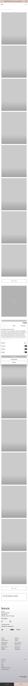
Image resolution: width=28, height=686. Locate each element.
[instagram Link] (13, 621)
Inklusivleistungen (4, 640)
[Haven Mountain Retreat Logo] (14, 4)
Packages (16, 640)
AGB (2, 662)
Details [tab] (14, 325)
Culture (6, 9)
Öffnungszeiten (17, 649)
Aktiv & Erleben (18, 642)
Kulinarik (17, 637)
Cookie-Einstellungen (5, 669)
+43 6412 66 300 (5, 624)
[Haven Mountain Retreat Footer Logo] (5, 609)
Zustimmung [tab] (5, 325)
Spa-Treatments (4, 643)
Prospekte (3, 648)
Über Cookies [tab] (23, 325)
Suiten (2, 637)
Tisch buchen (17, 648)
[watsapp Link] (2, 4)
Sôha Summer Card (18, 643)
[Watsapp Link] (5, 621)
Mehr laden (14, 280)
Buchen (21, 684)
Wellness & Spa (4, 642)
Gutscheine (3, 649)
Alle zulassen (14, 356)
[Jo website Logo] (5, 630)
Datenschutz (3, 659)
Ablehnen (14, 362)
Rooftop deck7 (17, 646)
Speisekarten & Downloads (6, 667)
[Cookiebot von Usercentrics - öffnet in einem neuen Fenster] (22, 323)
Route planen (4, 618)
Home (2, 9)
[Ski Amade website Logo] (12, 630)
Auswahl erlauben (14, 359)
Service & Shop (4, 646)
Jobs (2, 664)
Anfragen (7, 684)
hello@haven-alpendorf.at (7, 626)
